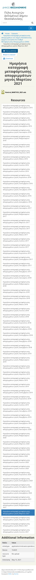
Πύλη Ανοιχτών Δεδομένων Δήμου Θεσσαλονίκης (16, 15)
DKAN (9, 574)
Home (7, 33)
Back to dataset (9, 55)
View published (10, 51)
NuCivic (16, 574)
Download (8, 58)
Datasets (14, 33)
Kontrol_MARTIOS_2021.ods (15, 92)
